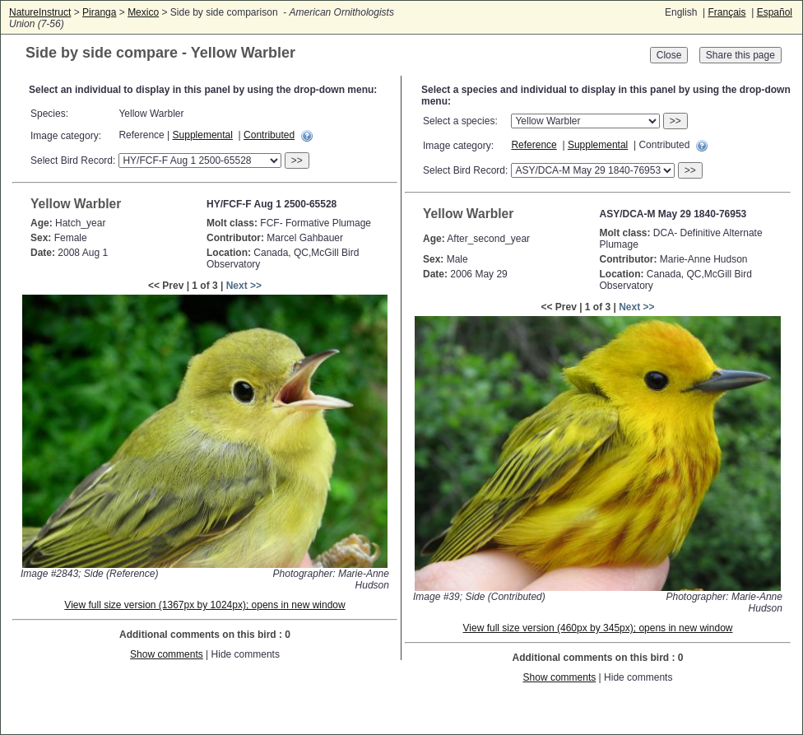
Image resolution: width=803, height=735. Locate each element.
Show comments (166, 654)
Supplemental (203, 135)
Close (669, 55)
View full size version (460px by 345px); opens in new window (598, 628)
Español (774, 12)
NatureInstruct (40, 12)
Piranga (99, 12)
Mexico (143, 12)
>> (297, 160)
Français (726, 12)
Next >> (244, 285)
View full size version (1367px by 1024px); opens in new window (204, 605)
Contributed (269, 135)
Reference (533, 145)
